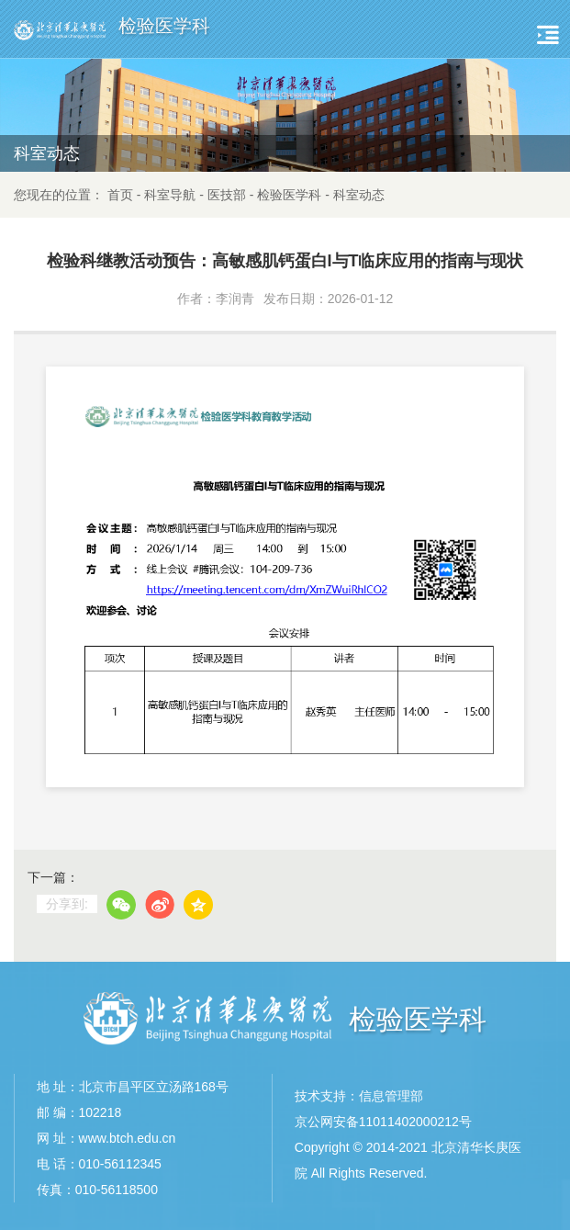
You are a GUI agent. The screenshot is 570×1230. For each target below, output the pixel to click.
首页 (120, 194)
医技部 (226, 194)
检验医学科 (289, 194)
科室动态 (359, 194)
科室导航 (170, 194)
